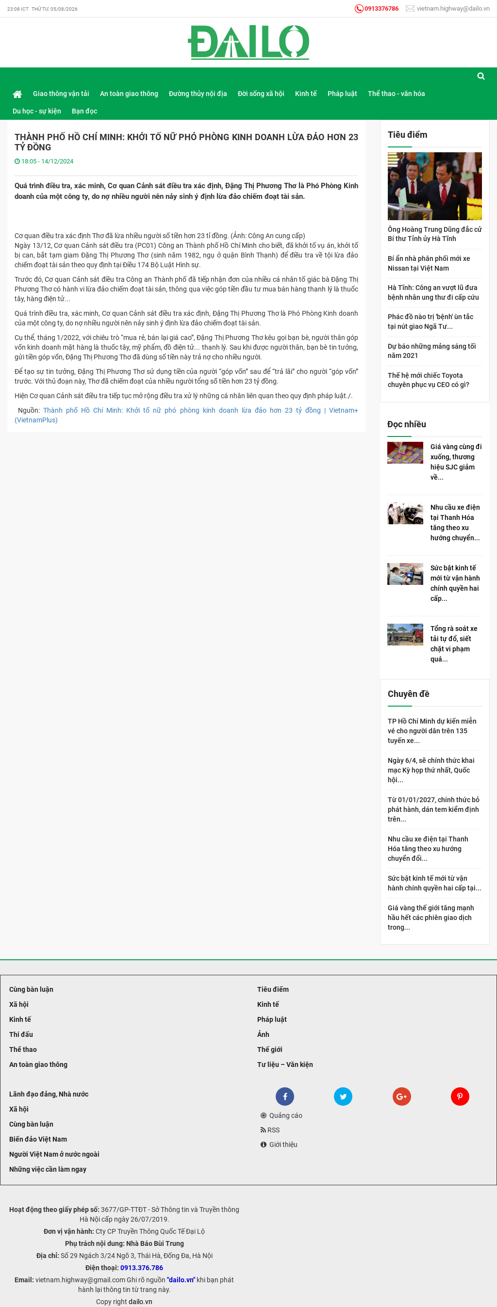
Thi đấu (20, 1034)
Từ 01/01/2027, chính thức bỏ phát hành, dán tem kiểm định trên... (434, 809)
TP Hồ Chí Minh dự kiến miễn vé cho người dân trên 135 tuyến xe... (432, 730)
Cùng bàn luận (30, 989)
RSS (270, 1130)
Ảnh (262, 1034)
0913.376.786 (141, 1268)
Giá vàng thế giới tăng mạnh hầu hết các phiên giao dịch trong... (431, 917)
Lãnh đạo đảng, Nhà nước (48, 1094)
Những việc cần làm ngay (47, 1169)
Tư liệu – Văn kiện (284, 1064)
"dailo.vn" (181, 1280)
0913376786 (376, 8)
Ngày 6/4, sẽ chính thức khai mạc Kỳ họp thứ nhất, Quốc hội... (431, 770)
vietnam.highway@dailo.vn (448, 8)
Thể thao (22, 1049)
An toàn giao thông (37, 1064)
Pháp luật (271, 1019)
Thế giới (269, 1049)
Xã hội (18, 1004)
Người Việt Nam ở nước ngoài (53, 1154)
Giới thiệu (279, 1144)
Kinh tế (19, 1019)
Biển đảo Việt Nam (37, 1139)
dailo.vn (140, 1302)
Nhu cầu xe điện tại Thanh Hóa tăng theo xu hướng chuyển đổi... (428, 848)
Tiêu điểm (272, 989)
